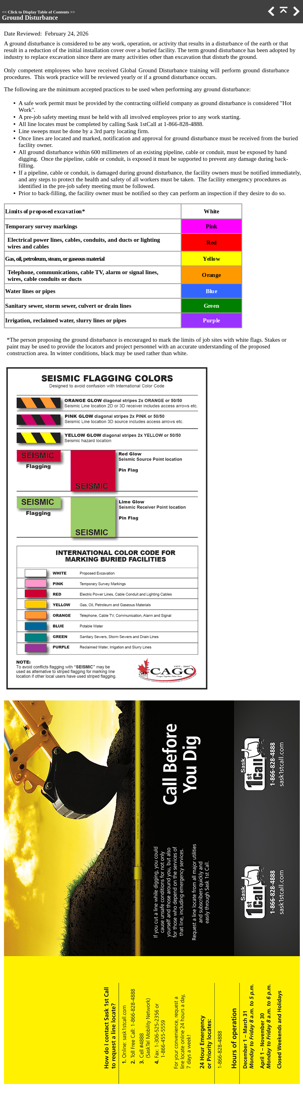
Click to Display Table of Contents (38, 12)
